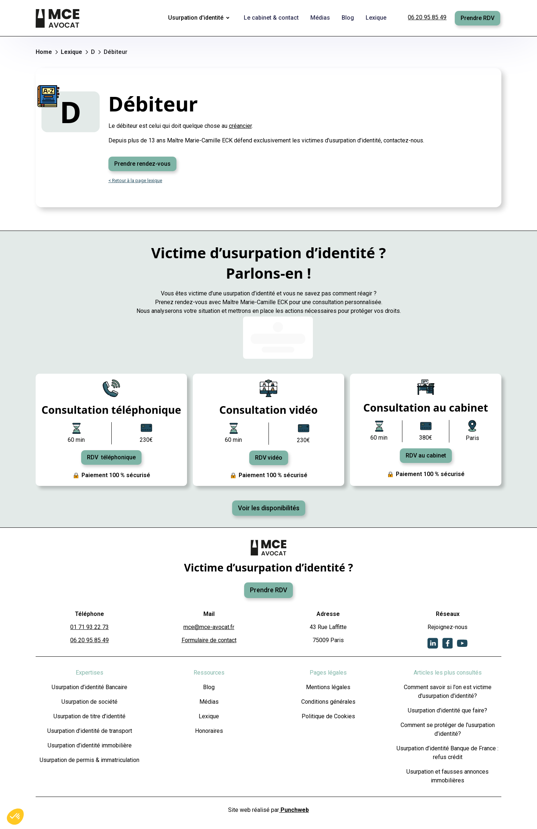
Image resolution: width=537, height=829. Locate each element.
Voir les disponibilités (268, 508)
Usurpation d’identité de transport (89, 730)
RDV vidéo (268, 457)
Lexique (209, 716)
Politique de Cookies (328, 716)
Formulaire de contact (209, 640)
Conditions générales (328, 701)
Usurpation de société (89, 701)
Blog (209, 687)
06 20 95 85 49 (427, 17)
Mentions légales (328, 687)
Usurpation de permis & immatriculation (89, 760)
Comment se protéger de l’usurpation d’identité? (448, 729)
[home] (58, 18)
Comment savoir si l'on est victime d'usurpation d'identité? (448, 691)
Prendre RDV (477, 18)
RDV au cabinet (426, 455)
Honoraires (209, 730)
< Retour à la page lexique (135, 180)
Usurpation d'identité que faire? (447, 710)
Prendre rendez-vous (142, 163)
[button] (200, 18)
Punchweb (294, 809)
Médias (209, 701)
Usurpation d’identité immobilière (90, 745)
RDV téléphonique (111, 457)
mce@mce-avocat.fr (208, 627)
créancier (240, 125)
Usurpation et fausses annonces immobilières (447, 776)
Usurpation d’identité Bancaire (89, 687)
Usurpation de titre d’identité (89, 716)
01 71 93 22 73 (89, 627)
